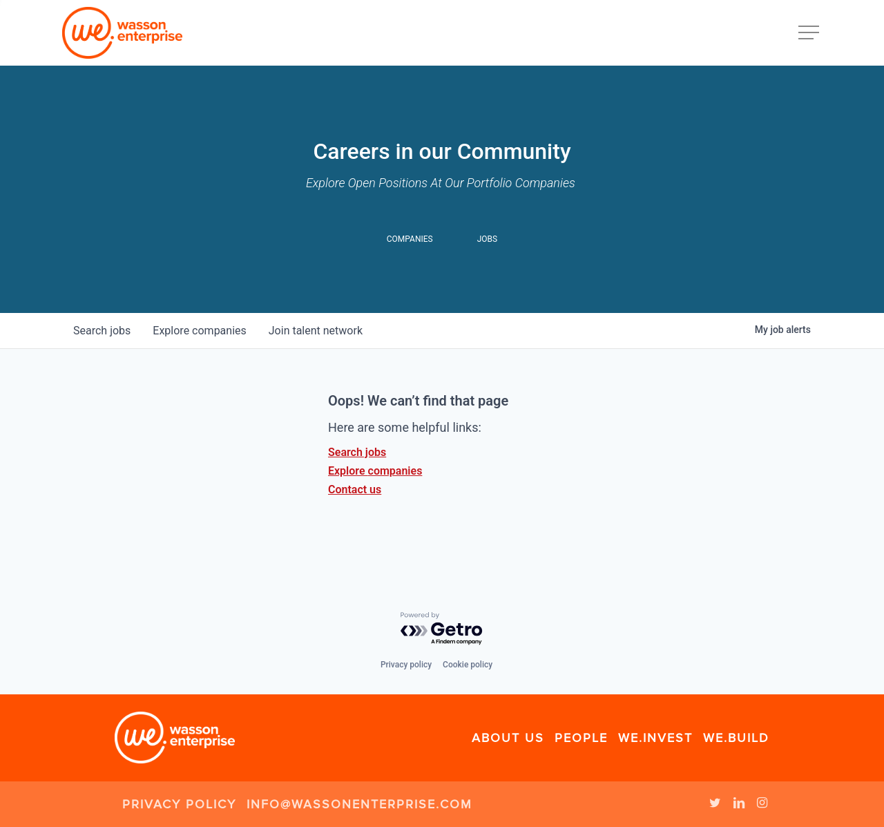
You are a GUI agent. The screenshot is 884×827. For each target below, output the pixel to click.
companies (199, 330)
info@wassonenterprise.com (359, 804)
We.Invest (655, 737)
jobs (102, 330)
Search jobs (357, 452)
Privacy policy (406, 664)
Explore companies (375, 470)
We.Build (736, 737)
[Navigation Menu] (810, 33)
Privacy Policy (179, 804)
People (581, 737)
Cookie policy (467, 664)
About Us (508, 737)
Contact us (354, 489)
